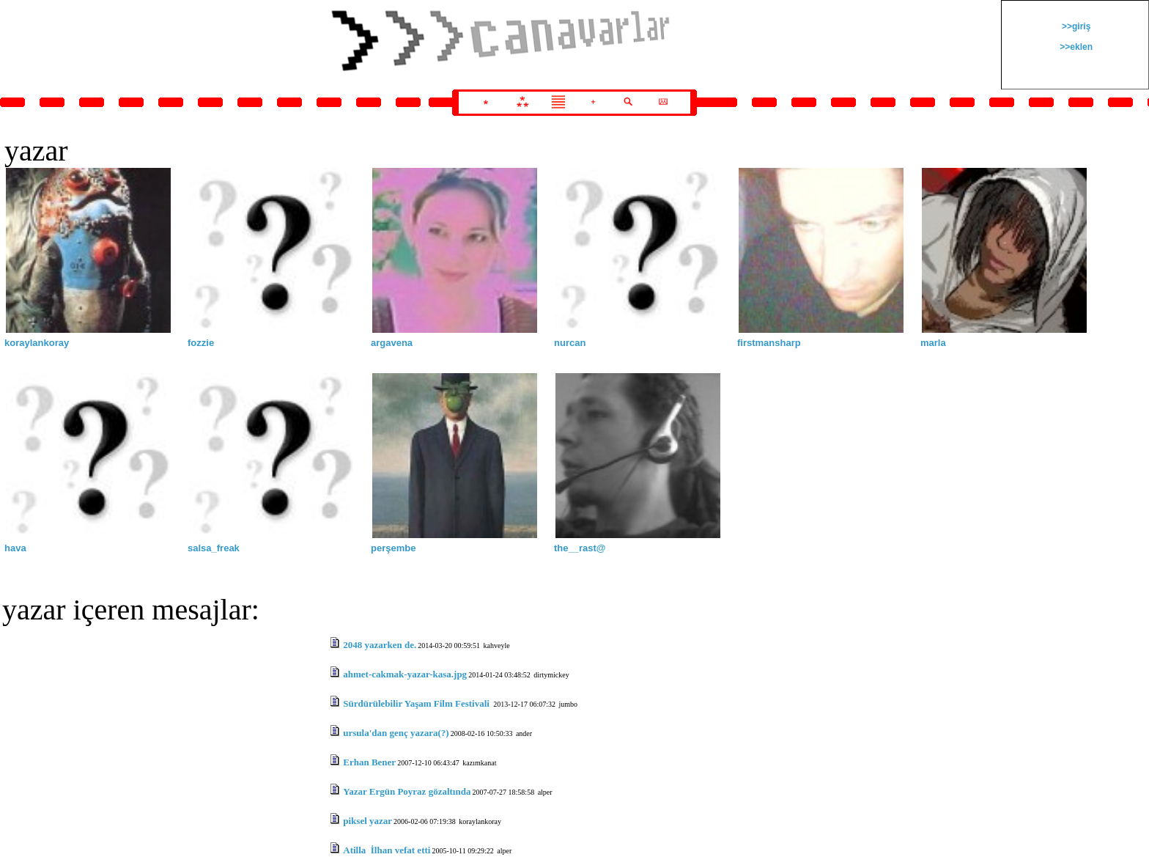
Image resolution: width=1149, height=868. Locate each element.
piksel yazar (367, 820)
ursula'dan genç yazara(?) (395, 732)
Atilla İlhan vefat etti (386, 850)
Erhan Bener (369, 762)
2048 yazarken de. (379, 644)
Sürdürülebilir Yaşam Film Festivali (417, 703)
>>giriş (1075, 26)
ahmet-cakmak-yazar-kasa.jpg (405, 674)
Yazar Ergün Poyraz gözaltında (406, 791)
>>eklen (1075, 47)
